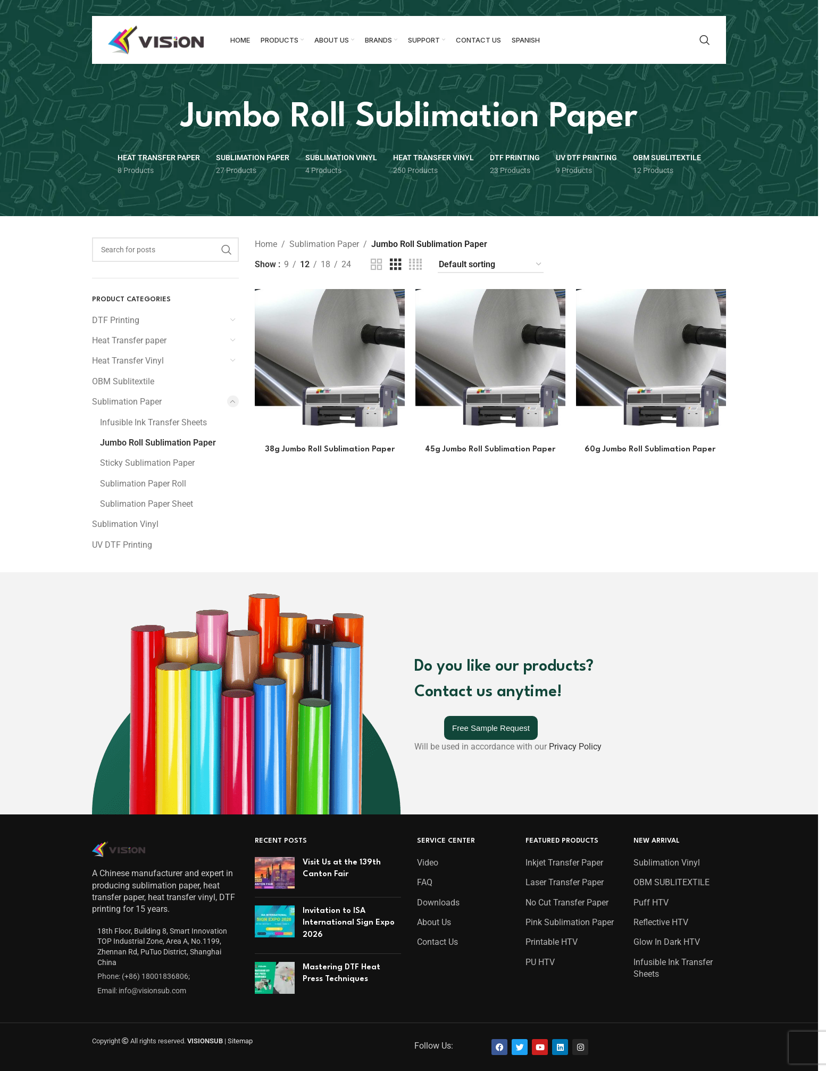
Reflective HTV (660, 922)
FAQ (424, 882)
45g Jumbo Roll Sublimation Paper (490, 450)
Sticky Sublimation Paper (147, 463)
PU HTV (540, 962)
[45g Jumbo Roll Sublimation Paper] (490, 364)
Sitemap (240, 1041)
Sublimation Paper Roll (143, 484)
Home (266, 244)
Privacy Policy (575, 747)
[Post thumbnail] (275, 873)
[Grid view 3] (396, 265)
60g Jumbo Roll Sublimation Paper (651, 450)
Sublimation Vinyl (125, 524)
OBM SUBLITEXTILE (671, 882)
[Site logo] (156, 39)
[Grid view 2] (376, 265)
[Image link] (118, 848)
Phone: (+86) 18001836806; (143, 976)
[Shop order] (491, 265)
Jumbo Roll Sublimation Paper (158, 443)
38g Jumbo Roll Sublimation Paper (330, 450)
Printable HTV (551, 942)
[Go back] (167, 117)
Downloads (438, 902)
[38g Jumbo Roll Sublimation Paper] (330, 364)
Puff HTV (651, 902)
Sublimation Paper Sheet (146, 504)
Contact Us (437, 942)
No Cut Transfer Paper (566, 902)
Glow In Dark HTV (666, 942)
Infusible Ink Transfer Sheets (153, 422)
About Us (434, 922)
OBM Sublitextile (123, 381)
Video (427, 863)
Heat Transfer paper (129, 340)
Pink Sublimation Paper (569, 922)
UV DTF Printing (122, 545)
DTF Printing (115, 320)
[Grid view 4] (415, 265)
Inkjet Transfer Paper (564, 863)
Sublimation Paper (127, 402)
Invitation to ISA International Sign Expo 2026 (349, 923)
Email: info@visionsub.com (141, 990)
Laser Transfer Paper (564, 882)
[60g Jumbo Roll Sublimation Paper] (651, 364)
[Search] (704, 40)
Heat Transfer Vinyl (128, 361)
